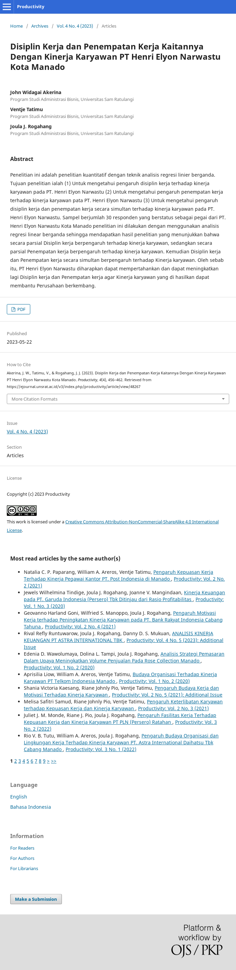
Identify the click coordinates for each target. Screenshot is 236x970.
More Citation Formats (34, 399)
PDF (21, 309)
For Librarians (24, 868)
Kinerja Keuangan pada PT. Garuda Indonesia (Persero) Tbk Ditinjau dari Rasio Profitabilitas (124, 595)
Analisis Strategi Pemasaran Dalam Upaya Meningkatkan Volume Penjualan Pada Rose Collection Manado (124, 657)
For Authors (22, 858)
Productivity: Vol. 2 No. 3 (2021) (173, 708)
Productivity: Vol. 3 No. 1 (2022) (101, 749)
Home (16, 26)
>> (53, 761)
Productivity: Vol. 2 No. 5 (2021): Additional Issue (167, 694)
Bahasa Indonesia (30, 807)
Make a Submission (36, 899)
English (18, 796)
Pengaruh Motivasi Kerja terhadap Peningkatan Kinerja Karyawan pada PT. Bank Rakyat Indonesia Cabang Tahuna (123, 620)
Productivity (30, 6)
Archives (39, 26)
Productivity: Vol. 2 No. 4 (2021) (80, 626)
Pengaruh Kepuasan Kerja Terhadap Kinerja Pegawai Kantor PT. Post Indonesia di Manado (118, 575)
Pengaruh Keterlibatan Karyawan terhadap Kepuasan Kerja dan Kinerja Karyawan (123, 705)
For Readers (22, 848)
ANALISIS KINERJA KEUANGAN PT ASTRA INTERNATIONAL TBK (118, 636)
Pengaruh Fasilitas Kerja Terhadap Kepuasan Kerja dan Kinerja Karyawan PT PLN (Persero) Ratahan (120, 718)
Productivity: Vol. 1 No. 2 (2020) (59, 667)
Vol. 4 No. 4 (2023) (75, 26)
